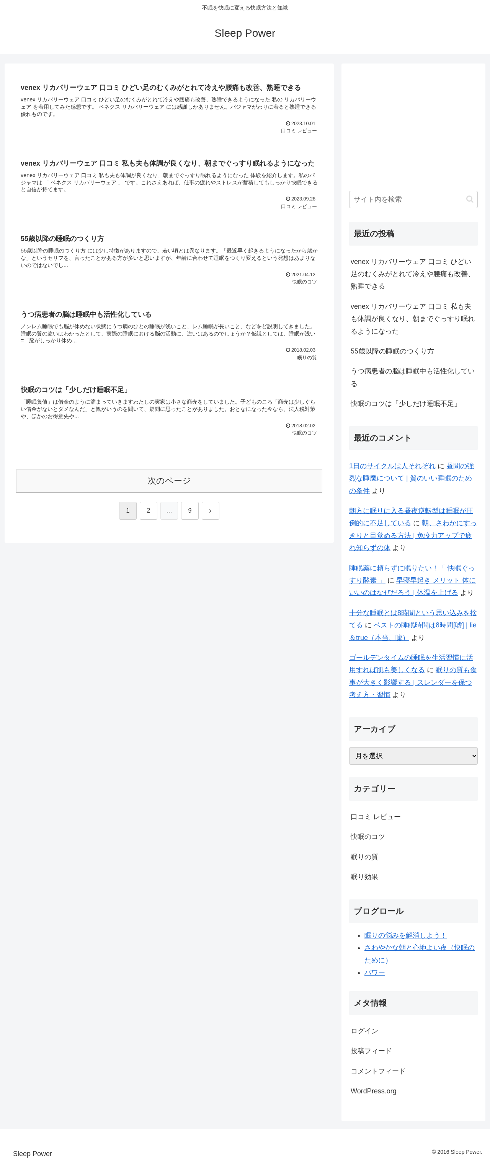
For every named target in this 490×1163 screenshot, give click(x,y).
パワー (374, 972)
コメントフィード (378, 1071)
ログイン (364, 1031)
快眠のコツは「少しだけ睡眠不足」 (406, 403)
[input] (413, 199)
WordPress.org (374, 1091)
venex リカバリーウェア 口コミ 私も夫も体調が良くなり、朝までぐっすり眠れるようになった (413, 319)
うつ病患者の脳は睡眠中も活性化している (413, 377)
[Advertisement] (413, 124)
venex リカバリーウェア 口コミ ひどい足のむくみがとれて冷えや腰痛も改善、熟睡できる (413, 274)
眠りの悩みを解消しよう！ (405, 935)
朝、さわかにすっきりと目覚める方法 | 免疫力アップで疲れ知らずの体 (413, 535)
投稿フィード (371, 1051)
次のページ (169, 480)
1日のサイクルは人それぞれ (392, 466)
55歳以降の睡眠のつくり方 (392, 351)
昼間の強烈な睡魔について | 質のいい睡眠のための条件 (411, 478)
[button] (470, 199)
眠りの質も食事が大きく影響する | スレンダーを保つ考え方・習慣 (413, 682)
